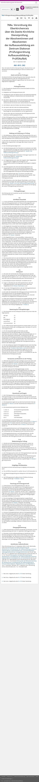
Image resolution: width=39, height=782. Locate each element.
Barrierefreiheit (30, 776)
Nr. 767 (20, 573)
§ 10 (11, 423)
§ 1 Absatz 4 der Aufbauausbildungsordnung (13, 157)
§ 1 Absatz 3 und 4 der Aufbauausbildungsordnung (21, 183)
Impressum (10, 776)
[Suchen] (17, 9)
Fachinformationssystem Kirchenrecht (11, 2)
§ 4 (19, 173)
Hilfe (37, 776)
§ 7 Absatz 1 (12, 235)
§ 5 (15, 361)
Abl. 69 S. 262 (19, 65)
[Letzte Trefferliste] (14, 9)
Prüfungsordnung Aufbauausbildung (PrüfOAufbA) (17, 15)
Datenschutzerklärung (19, 776)
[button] (21, 18)
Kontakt (3, 776)
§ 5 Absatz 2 (33, 459)
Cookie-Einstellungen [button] (6, 778)
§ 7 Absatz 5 (25, 304)
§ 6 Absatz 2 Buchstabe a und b (18, 348)
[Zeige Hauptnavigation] (36, 2)
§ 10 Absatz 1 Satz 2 (19, 478)
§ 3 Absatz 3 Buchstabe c (18, 286)
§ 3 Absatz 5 (24, 424)
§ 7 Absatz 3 (11, 403)
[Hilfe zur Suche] (11, 9)
